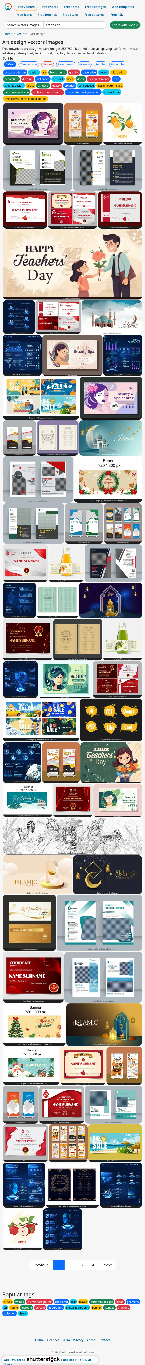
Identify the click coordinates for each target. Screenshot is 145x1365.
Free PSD (116, 15)
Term (66, 1340)
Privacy (78, 1340)
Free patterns (94, 15)
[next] (107, 1265)
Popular (100, 64)
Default (10, 64)
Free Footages (95, 7)
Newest (47, 64)
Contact (104, 1340)
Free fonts (71, 7)
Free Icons (24, 15)
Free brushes (47, 15)
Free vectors (26, 7)
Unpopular (117, 64)
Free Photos (49, 7)
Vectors (21, 34)
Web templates (123, 7)
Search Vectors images (23, 25)
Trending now (28, 64)
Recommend (66, 64)
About (90, 1340)
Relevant (84, 64)
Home (8, 34)
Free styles (71, 15)
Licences (53, 1340)
